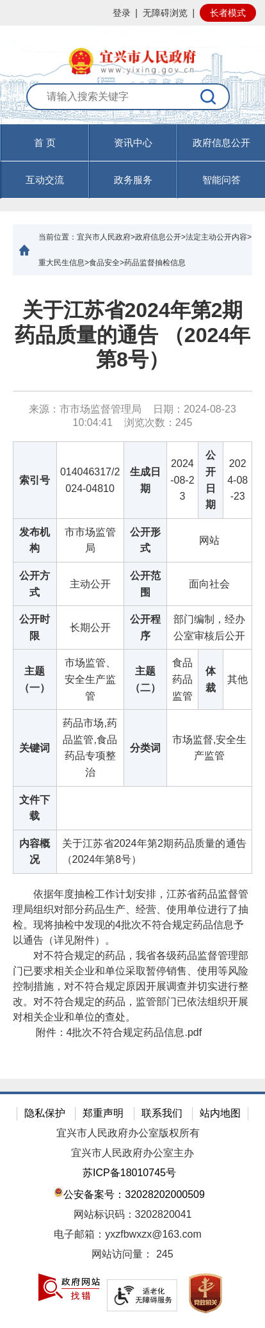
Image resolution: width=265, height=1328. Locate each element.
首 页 (45, 142)
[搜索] (209, 96)
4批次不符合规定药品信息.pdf (134, 1032)
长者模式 (228, 13)
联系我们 (161, 1113)
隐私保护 (44, 1113)
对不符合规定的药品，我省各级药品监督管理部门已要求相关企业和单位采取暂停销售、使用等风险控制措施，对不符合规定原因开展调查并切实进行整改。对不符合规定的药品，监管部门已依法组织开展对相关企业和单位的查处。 (130, 986)
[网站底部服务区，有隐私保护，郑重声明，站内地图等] (132, 1210)
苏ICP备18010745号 (129, 1172)
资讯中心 (133, 142)
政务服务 (133, 179)
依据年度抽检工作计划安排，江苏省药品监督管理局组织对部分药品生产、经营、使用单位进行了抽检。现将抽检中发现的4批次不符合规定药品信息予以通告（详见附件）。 (130, 917)
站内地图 (220, 1113)
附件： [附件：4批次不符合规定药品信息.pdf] (107, 1032)
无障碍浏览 (165, 13)
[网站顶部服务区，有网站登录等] (132, 13)
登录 (122, 13)
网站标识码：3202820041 (133, 1214)
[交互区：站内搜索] (132, 104)
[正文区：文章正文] (132, 677)
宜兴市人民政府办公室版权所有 (128, 1132)
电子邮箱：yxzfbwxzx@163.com (128, 1234)
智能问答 (221, 179)
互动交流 (45, 179)
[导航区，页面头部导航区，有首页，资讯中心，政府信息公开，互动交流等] (132, 161)
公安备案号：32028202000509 (129, 1193)
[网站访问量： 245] (132, 1254)
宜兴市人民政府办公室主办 (132, 1152)
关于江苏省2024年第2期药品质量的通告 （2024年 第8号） (132, 335)
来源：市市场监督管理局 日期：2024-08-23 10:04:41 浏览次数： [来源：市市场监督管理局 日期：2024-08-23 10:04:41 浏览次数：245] (132, 416)
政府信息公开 (221, 142)
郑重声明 (103, 1113)
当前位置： (57, 237)
